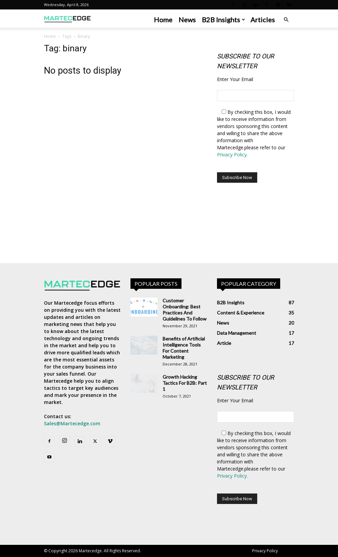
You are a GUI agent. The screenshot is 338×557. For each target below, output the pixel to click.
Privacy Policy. (232, 154)
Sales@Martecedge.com (72, 423)
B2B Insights (223, 20)
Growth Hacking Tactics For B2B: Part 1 (185, 383)
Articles (262, 20)
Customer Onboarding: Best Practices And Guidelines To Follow (185, 310)
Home (163, 20)
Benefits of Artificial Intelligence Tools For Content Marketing (184, 348)
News (187, 20)
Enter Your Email (235, 79)
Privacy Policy (265, 551)
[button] (286, 20)
